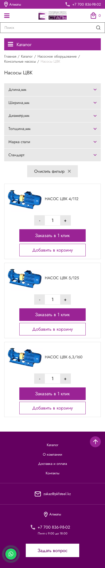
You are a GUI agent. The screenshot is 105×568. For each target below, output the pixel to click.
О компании (52, 454)
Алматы (12, 4)
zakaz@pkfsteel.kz (57, 493)
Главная (10, 56)
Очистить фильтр (52, 171)
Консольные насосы (20, 61)
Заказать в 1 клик (52, 235)
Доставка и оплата (52, 463)
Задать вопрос (52, 550)
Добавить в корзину (52, 250)
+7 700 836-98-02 (86, 4)
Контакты (52, 473)
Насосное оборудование (57, 56)
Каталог (19, 44)
